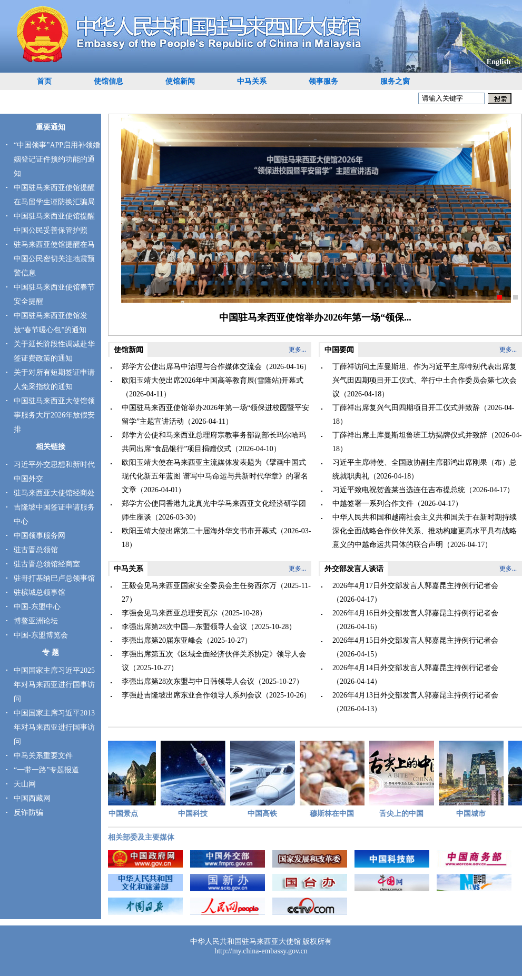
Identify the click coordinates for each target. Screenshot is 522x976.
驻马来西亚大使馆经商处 (54, 493)
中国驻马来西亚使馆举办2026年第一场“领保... (315, 317)
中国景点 (125, 779)
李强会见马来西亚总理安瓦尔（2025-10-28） (194, 613)
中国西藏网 (32, 798)
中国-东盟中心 (37, 607)
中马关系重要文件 (43, 756)
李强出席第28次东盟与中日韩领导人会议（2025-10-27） (212, 681)
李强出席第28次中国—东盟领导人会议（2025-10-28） (209, 627)
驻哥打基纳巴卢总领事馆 (54, 578)
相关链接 (50, 447)
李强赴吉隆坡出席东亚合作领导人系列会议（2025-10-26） (216, 695)
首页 (44, 81)
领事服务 (323, 81)
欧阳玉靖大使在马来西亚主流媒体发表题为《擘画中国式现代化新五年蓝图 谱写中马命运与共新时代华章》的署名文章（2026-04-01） (215, 476)
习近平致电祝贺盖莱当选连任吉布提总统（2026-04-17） (423, 490)
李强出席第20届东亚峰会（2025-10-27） (187, 640)
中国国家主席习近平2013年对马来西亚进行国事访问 (54, 727)
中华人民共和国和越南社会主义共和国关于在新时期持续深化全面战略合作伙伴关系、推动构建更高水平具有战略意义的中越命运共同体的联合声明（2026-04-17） (424, 531)
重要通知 (50, 127)
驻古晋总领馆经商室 (47, 564)
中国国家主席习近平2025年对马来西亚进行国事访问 (54, 684)
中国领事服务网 (39, 536)
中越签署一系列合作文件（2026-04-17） (397, 503)
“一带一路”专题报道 (46, 770)
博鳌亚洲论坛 (36, 621)
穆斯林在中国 (333, 779)
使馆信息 (108, 81)
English (498, 62)
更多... (297, 349)
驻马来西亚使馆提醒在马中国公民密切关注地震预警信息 (54, 259)
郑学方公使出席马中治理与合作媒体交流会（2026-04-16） (216, 367)
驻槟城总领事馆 (39, 592)
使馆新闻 (180, 81)
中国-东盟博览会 (41, 635)
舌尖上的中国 (403, 779)
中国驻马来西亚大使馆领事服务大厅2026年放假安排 (54, 415)
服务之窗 (395, 81)
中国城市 (472, 779)
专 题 (50, 652)
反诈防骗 (28, 812)
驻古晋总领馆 (36, 550)
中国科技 (194, 779)
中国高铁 (264, 779)
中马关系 (252, 81)
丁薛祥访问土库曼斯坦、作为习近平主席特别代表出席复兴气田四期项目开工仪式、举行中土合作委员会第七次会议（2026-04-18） (424, 380)
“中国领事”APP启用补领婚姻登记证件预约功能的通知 (57, 159)
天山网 (25, 784)
